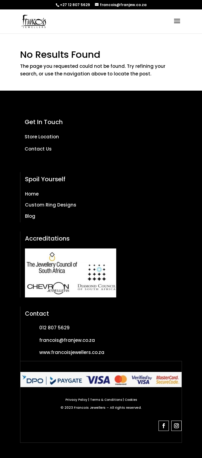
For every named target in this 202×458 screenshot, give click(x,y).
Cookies (131, 399)
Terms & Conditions (106, 399)
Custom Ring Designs (50, 205)
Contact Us (38, 149)
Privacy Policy (76, 399)
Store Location (42, 137)
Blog (30, 216)
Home (32, 194)
